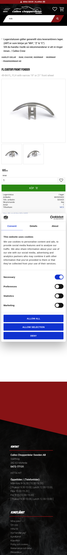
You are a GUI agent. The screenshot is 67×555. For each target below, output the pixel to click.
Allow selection (33, 327)
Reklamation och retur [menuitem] (21, 548)
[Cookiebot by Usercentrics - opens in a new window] (50, 218)
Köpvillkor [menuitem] (15, 540)
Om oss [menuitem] (14, 525)
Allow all (33, 318)
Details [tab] (33, 226)
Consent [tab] (12, 226)
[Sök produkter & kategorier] (29, 18)
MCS (62, 207)
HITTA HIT (16, 473)
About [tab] (55, 226)
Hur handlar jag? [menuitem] (18, 533)
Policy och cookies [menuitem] (19, 544)
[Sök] (57, 18)
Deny (33, 335)
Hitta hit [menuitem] (14, 529)
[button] (6, 10)
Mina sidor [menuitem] (15, 521)
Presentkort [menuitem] (16, 552)
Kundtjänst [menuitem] (16, 536)
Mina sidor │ (29, 2)
